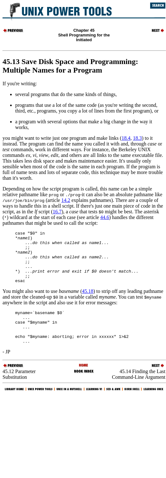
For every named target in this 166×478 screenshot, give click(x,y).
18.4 (125, 138)
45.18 (87, 301)
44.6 (104, 217)
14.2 (65, 200)
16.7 (57, 211)
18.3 (137, 138)
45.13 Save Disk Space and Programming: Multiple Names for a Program (70, 65)
